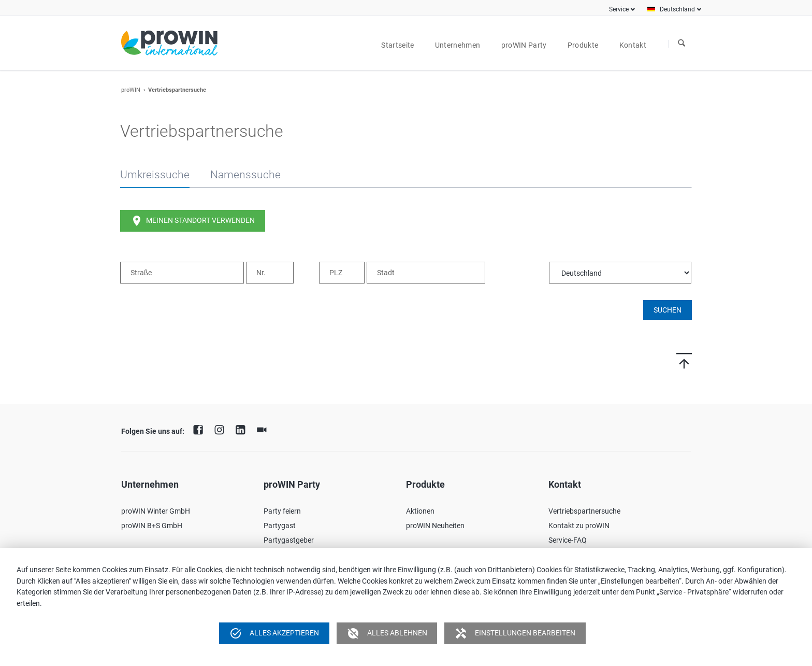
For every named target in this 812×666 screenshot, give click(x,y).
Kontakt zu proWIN (579, 525)
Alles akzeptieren (274, 633)
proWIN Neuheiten (435, 525)
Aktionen (420, 511)
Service (619, 9)
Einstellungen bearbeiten (515, 633)
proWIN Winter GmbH (155, 511)
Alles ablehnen (387, 633)
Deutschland (677, 9)
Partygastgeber (289, 540)
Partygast (280, 525)
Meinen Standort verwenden (192, 221)
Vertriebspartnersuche (584, 511)
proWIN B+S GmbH (151, 525)
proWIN (130, 90)
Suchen (681, 43)
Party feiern (282, 511)
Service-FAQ (567, 540)
